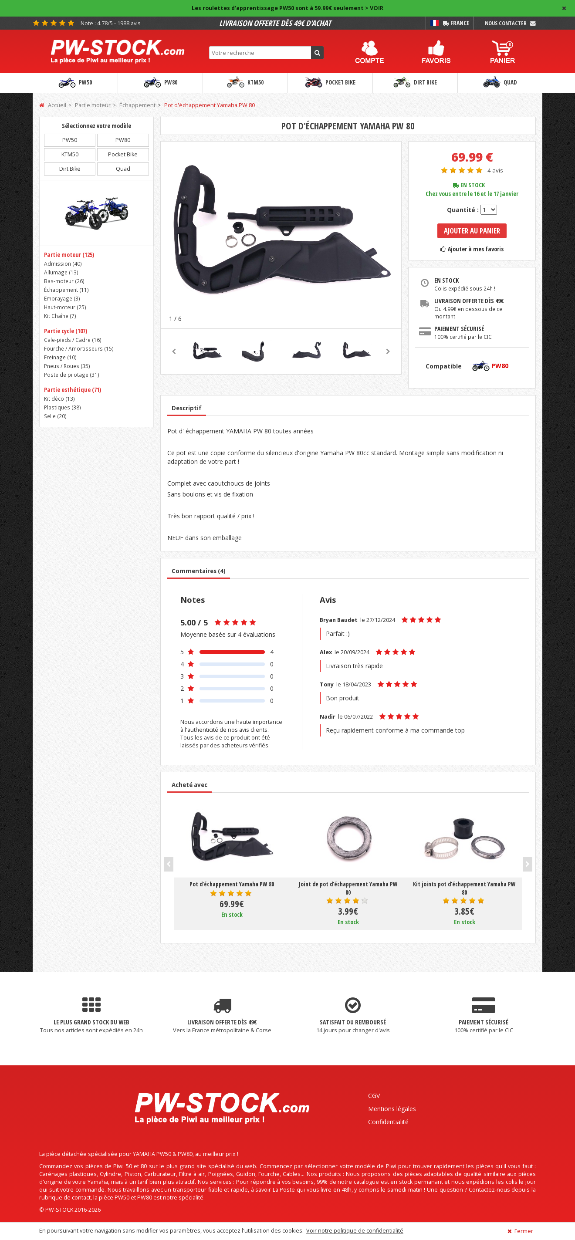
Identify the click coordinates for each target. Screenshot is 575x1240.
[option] (281, 234)
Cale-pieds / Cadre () (72, 339)
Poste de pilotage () (71, 374)
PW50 (75, 82)
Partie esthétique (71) (72, 389)
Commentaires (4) (199, 571)
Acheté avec (189, 785)
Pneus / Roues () (67, 365)
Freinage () (60, 357)
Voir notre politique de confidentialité (354, 1230)
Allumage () (61, 272)
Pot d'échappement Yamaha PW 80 (209, 105)
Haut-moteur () (65, 307)
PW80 (160, 82)
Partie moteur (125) (69, 254)
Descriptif (187, 408)
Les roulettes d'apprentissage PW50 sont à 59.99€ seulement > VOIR (287, 8)
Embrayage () (62, 298)
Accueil (52, 105)
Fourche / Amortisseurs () (79, 348)
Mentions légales (392, 1109)
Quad (500, 82)
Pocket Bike (330, 82)
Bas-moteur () (64, 280)
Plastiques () (62, 407)
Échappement (137, 105)
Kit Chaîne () (60, 315)
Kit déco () (59, 398)
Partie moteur (93, 105)
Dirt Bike (415, 82)
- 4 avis (493, 170)
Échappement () (66, 289)
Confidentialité (388, 1122)
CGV (374, 1095)
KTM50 (245, 82)
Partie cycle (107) (65, 331)
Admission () (63, 263)
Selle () (55, 415)
